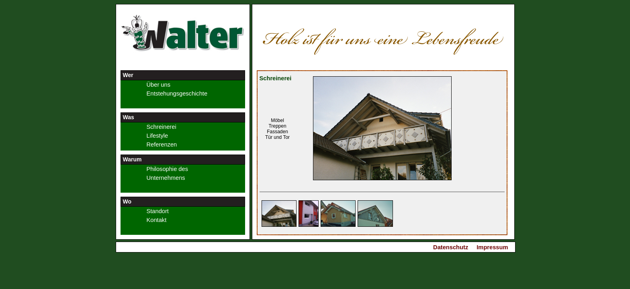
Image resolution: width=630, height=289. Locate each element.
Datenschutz (450, 247)
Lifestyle (157, 135)
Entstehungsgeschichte (177, 93)
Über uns (158, 84)
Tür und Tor (277, 137)
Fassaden (277, 131)
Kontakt (157, 220)
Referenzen (162, 144)
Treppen (277, 126)
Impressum (492, 247)
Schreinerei (161, 127)
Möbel (277, 120)
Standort (158, 211)
